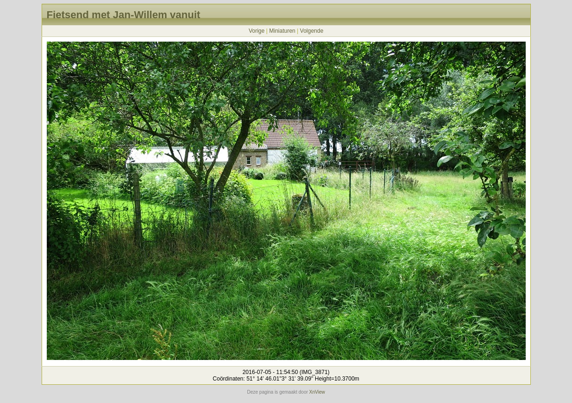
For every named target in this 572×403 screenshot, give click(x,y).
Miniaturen (282, 31)
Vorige (257, 31)
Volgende (311, 31)
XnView (317, 392)
